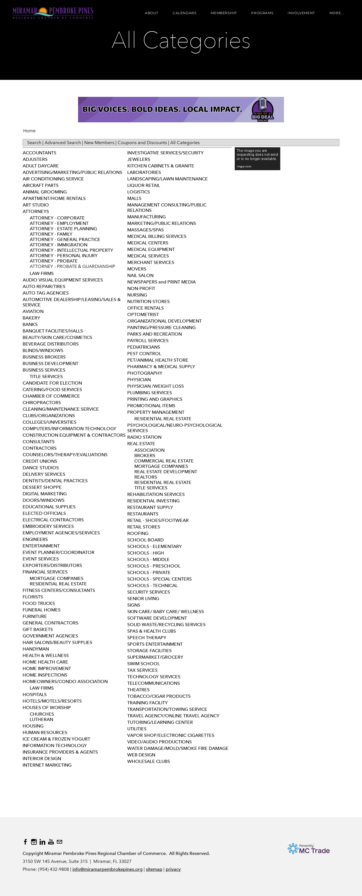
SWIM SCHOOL (143, 663)
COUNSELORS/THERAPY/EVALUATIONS (65, 454)
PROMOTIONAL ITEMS (151, 405)
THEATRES (138, 689)
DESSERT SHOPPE (42, 487)
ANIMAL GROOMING (45, 192)
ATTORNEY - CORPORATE (57, 218)
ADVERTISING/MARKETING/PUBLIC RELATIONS (72, 172)
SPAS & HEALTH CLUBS (151, 631)
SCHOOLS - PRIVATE (149, 572)
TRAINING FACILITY (147, 702)
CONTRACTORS (40, 448)
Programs (262, 13)
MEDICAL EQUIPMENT (151, 249)
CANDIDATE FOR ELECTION (52, 383)
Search (34, 142)
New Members (99, 142)
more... (336, 13)
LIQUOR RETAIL (143, 185)
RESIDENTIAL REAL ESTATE (58, 583)
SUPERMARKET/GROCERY (155, 657)
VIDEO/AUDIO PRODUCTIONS (159, 741)
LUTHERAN (41, 719)
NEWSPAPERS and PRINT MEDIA (161, 282)
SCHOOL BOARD (145, 540)
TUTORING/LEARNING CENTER (160, 722)
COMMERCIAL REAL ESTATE (164, 461)
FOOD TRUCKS (39, 603)
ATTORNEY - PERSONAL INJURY (64, 255)
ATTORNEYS (36, 211)
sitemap (154, 869)
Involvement (300, 13)
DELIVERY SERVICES (44, 474)
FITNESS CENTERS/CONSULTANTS (59, 590)
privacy (173, 869)
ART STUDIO (36, 205)
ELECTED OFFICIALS (44, 513)
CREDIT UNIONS (40, 461)
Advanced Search (63, 142)
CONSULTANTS (39, 441)
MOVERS (136, 269)
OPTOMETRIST (143, 314)
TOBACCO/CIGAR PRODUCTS (159, 696)
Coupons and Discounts (142, 142)
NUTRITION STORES (148, 301)
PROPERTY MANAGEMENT (155, 412)
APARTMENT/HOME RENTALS (54, 198)
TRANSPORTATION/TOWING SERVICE (167, 709)
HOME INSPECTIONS (45, 675)
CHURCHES (42, 714)
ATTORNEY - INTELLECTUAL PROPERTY (71, 250)
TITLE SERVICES (46, 376)
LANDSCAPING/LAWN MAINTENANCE (167, 179)
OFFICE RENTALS (145, 308)
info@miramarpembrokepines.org (107, 869)
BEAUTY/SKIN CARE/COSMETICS (57, 337)
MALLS (134, 198)
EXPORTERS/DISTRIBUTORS (52, 565)
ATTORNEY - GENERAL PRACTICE (65, 239)
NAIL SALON (140, 275)
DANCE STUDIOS (41, 467)
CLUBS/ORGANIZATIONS (49, 415)
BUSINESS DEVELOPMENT (50, 363)
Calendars (184, 13)
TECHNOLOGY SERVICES (153, 676)
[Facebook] (25, 842)
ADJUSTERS (35, 159)
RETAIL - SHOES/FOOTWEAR (158, 520)
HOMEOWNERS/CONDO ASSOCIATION (65, 681)
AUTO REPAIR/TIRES (44, 286)
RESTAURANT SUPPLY (150, 507)
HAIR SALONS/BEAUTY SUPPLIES (57, 642)
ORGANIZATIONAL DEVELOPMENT (164, 321)
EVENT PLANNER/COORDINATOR (58, 552)
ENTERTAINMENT (41, 546)
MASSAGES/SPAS (145, 229)
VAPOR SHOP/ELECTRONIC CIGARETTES (170, 735)
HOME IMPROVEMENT (47, 668)
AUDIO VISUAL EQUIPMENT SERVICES (63, 280)
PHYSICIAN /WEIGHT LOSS (155, 386)
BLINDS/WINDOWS (43, 350)
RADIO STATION (144, 437)
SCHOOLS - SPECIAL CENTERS (159, 579)
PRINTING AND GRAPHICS (154, 399)
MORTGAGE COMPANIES (56, 578)
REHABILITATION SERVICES (156, 494)
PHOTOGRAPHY (144, 373)
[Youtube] (51, 842)
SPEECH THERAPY (146, 637)
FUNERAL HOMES (42, 610)
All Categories (185, 142)
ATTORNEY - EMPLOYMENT (59, 223)
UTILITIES (136, 728)
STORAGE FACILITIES (149, 650)
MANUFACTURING (146, 216)
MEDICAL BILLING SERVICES (156, 236)
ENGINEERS (35, 539)
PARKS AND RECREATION (154, 334)
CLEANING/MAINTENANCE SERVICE (61, 409)
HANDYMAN (36, 649)
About (151, 13)
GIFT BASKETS (38, 629)
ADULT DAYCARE (41, 165)
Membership (223, 13)
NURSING (137, 295)
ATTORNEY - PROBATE (54, 261)
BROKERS (144, 455)
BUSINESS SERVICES (44, 370)
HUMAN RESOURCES (45, 732)
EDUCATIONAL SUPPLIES (49, 506)
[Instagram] (34, 842)
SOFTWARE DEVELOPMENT (157, 618)
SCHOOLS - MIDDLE (148, 559)
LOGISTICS (138, 192)
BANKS (30, 324)
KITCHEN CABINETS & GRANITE (160, 165)
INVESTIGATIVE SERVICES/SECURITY (165, 152)
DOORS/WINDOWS (43, 500)
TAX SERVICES (142, 670)
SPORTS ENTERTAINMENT (155, 644)
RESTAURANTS (142, 514)
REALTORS (145, 477)
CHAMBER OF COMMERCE (51, 396)
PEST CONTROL (144, 353)
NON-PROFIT (141, 288)
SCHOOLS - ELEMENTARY (154, 546)
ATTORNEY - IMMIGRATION (58, 245)
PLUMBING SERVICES (149, 392)
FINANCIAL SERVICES (45, 572)
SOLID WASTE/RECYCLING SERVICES (166, 624)
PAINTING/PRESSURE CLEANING (161, 327)
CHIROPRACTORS (42, 402)
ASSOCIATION (149, 450)
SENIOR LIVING (143, 598)
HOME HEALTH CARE (45, 662)
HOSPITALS (35, 694)
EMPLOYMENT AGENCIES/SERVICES (61, 533)
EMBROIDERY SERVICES (48, 526)
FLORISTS (33, 597)
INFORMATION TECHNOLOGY (55, 745)
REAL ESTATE (141, 443)
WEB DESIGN (141, 755)
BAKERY (31, 318)
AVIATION (33, 311)
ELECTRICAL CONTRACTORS (53, 519)
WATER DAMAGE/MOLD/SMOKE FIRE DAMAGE (178, 748)
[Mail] (59, 842)
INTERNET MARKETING (47, 765)
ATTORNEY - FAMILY (51, 234)
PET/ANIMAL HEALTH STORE (157, 360)
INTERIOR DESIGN (42, 758)
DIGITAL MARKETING (45, 493)
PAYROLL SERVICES (148, 340)
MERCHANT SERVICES (150, 262)
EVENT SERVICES (41, 559)
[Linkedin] (42, 842)
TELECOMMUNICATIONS (153, 683)
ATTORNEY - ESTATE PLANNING (63, 228)
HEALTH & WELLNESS (46, 655)
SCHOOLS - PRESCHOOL (153, 566)
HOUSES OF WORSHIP (47, 707)
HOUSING (33, 726)
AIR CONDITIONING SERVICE (53, 179)
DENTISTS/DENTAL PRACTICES (55, 480)
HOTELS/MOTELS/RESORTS (52, 701)
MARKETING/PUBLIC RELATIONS (161, 223)
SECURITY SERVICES (148, 592)
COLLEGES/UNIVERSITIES (49, 422)
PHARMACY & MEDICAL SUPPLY (161, 366)
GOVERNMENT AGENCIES (50, 636)
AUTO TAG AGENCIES (46, 293)
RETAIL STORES (143, 527)
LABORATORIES (144, 172)
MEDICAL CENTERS (147, 243)
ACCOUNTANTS (39, 152)
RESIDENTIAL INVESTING (153, 501)
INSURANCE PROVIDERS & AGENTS (60, 752)
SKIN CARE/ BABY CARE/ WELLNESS (165, 611)
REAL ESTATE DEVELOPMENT (165, 471)
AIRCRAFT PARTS (41, 185)
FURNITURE (35, 616)
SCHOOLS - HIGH (145, 553)
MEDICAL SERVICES (148, 256)
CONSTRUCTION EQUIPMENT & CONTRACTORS (74, 435)
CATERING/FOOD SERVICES (52, 389)
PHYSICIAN (139, 379)
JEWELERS (138, 159)
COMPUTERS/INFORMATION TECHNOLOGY (69, 428)
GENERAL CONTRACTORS (50, 623)
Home (29, 130)
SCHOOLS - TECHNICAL (152, 585)
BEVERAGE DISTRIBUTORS (51, 344)
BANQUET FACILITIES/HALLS (53, 331)
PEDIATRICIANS (143, 347)
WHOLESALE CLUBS (148, 761)
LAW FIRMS (42, 273)
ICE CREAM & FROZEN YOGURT (56, 739)
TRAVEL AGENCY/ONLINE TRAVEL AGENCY (173, 715)
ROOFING (137, 533)
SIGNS (133, 605)
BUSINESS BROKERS (44, 357)
